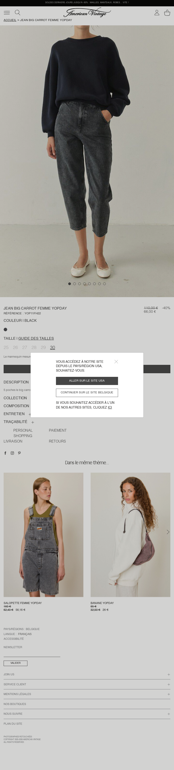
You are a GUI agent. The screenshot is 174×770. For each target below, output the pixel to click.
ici (110, 407)
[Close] (116, 361)
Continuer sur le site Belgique (87, 392)
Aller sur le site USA (87, 380)
